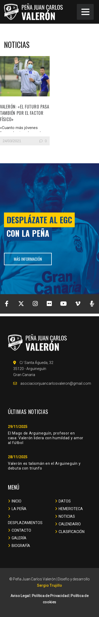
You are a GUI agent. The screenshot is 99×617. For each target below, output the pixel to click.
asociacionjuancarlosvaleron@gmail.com (55, 383)
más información (28, 259)
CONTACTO (21, 530)
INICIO (16, 501)
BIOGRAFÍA (21, 546)
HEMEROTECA (71, 509)
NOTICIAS (67, 516)
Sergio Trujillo (49, 585)
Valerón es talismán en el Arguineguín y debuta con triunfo (44, 465)
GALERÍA (19, 538)
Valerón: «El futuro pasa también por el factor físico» (24, 112)
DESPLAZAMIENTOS (25, 523)
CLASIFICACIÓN (71, 532)
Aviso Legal (20, 596)
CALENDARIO (70, 524)
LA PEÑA (19, 509)
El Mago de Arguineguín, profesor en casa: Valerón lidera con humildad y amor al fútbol (45, 438)
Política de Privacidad (50, 596)
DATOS (65, 501)
